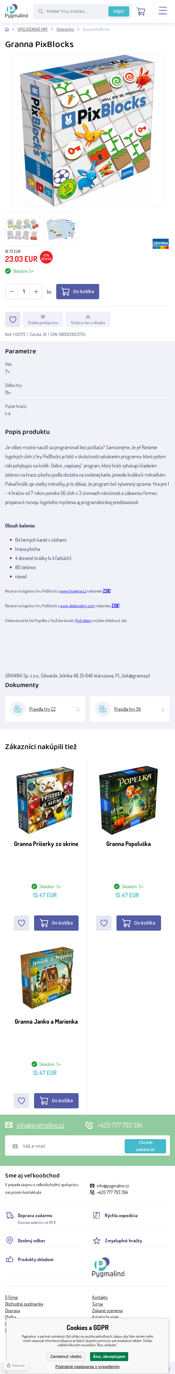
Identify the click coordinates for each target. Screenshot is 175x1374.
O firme (11, 1297)
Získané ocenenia (107, 1310)
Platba (10, 1317)
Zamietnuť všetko (65, 1356)
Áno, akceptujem (109, 1356)
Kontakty (100, 1297)
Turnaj (97, 1304)
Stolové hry (65, 29)
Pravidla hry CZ (42, 709)
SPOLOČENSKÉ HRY (33, 29)
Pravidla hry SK (127, 709)
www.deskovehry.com (77, 605)
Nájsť (118, 11)
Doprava (12, 1310)
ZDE (106, 591)
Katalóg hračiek (105, 1317)
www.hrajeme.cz (73, 591)
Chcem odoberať (145, 1146)
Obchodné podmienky (24, 1304)
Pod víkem (83, 620)
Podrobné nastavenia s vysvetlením (87, 1367)
